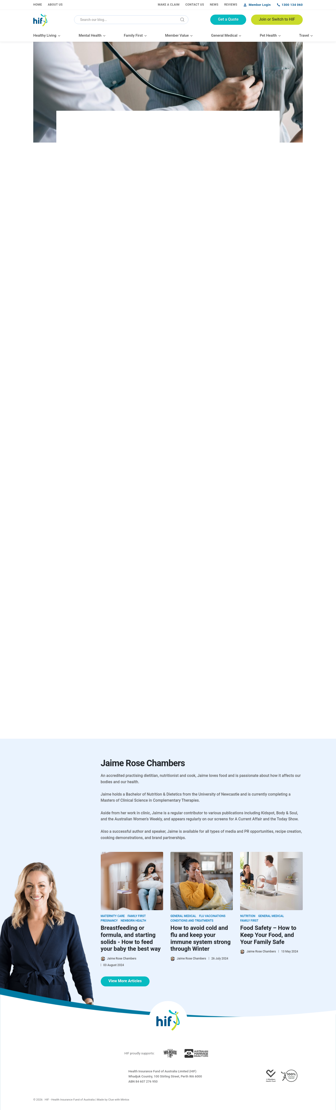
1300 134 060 (292, 5)
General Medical (183, 916)
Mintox (125, 1099)
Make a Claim (168, 4)
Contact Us (194, 4)
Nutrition (247, 916)
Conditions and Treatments (191, 920)
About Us (55, 4)
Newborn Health (133, 920)
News (214, 4)
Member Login (260, 5)
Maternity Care (113, 916)
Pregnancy (109, 920)
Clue (111, 1099)
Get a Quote (228, 19)
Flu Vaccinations (212, 916)
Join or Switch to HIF (277, 19)
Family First (137, 916)
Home (37, 4)
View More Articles (125, 981)
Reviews (230, 4)
